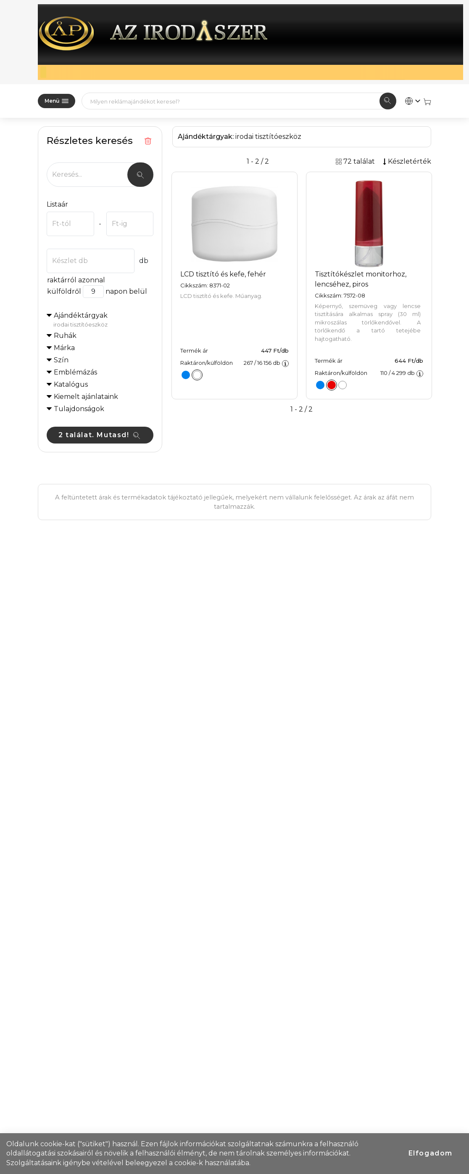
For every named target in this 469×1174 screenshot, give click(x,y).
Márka (64, 348)
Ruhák (65, 336)
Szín (61, 360)
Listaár (57, 204)
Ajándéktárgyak (103, 320)
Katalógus (71, 384)
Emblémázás (75, 372)
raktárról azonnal (76, 280)
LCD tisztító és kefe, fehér (223, 274)
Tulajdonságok (79, 409)
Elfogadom (430, 1153)
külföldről (64, 291)
